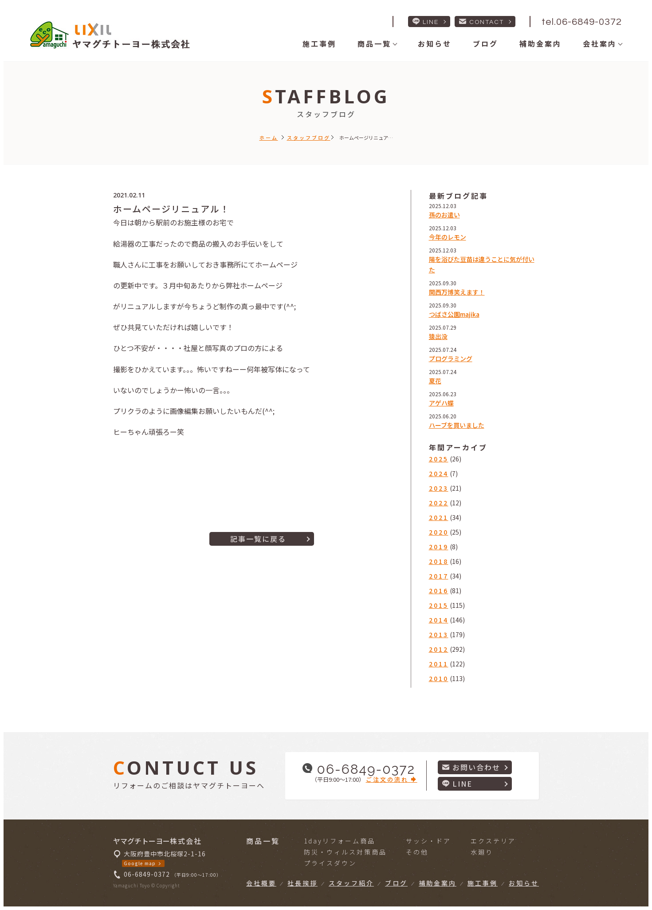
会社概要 (261, 882)
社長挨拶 (302, 882)
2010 (438, 678)
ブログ (485, 43)
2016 (438, 590)
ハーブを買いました (456, 425)
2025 (438, 458)
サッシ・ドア (428, 840)
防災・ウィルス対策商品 (345, 851)
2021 (438, 517)
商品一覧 (374, 43)
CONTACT (481, 21)
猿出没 (438, 336)
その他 (417, 851)
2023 (438, 488)
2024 (438, 473)
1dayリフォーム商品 (339, 840)
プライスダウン (330, 863)
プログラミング (450, 358)
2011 (438, 663)
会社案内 (600, 43)
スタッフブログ (308, 137)
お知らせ (435, 43)
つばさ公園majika (454, 314)
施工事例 (319, 43)
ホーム (268, 137)
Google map (140, 863)
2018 (438, 561)
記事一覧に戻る (258, 538)
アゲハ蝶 (441, 402)
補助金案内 (540, 43)
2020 (438, 532)
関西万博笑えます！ (457, 292)
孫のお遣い (444, 214)
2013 (438, 634)
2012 (438, 649)
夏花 (435, 380)
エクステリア (493, 840)
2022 (438, 502)
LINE (425, 21)
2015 (438, 605)
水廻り (482, 851)
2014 (438, 619)
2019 (438, 546)
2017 (438, 575)
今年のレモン (447, 236)
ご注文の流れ (391, 779)
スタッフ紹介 (351, 882)
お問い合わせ (471, 767)
